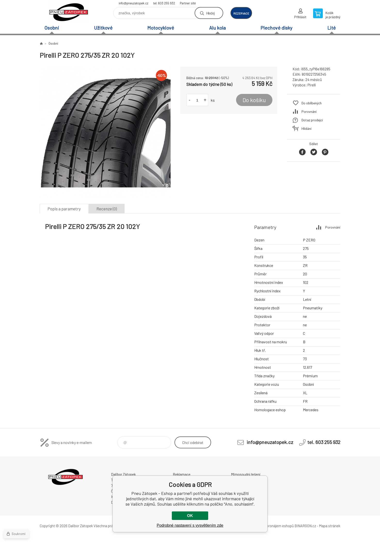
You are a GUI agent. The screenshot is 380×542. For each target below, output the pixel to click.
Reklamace (181, 474)
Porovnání (309, 111)
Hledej (210, 13)
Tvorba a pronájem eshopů (273, 526)
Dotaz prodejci (312, 120)
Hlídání (306, 128)
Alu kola (217, 28)
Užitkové (103, 28)
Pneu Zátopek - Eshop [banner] (69, 11)
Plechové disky (276, 28)
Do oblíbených (311, 103)
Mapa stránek (329, 526)
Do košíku (254, 100)
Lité (331, 28)
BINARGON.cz (305, 526)
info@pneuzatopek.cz (133, 3)
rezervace (241, 13)
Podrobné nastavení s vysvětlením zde (190, 525)
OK (190, 516)
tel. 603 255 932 (164, 3)
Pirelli (312, 85)
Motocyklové (160, 28)
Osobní (51, 28)
